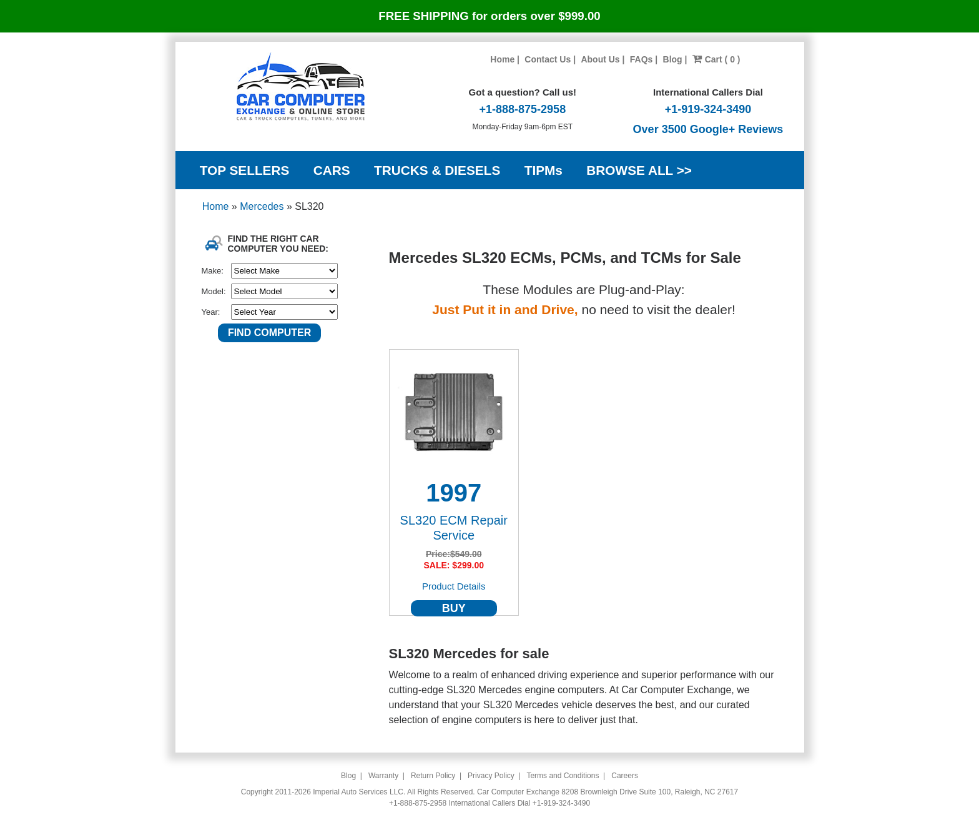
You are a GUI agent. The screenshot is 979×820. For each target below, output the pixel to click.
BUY (454, 608)
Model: (214, 291)
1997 (453, 492)
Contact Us (547, 59)
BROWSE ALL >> (639, 170)
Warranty (383, 775)
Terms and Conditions (562, 775)
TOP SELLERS (245, 170)
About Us (600, 59)
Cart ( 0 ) (716, 59)
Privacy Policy (491, 775)
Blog (672, 59)
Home (502, 59)
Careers (624, 775)
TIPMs (543, 170)
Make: (213, 270)
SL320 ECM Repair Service (454, 527)
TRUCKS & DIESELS (437, 170)
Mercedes (263, 206)
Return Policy (433, 775)
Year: (211, 312)
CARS (331, 170)
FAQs (641, 59)
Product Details (454, 586)
